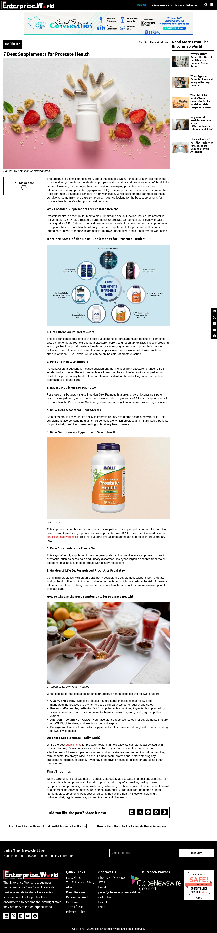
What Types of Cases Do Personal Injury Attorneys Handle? (201, 80)
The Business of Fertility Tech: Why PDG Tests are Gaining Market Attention (201, 145)
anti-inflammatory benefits (63, 536)
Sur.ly (204, 891)
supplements (74, 744)
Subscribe (191, 4)
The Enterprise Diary (156, 4)
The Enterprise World (107, 928)
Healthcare (13, 43)
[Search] (206, 4)
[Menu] (212, 4)
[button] (132, 811)
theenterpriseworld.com (198, 884)
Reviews (177, 4)
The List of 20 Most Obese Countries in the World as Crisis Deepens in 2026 (200, 101)
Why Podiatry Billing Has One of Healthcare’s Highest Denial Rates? (201, 60)
